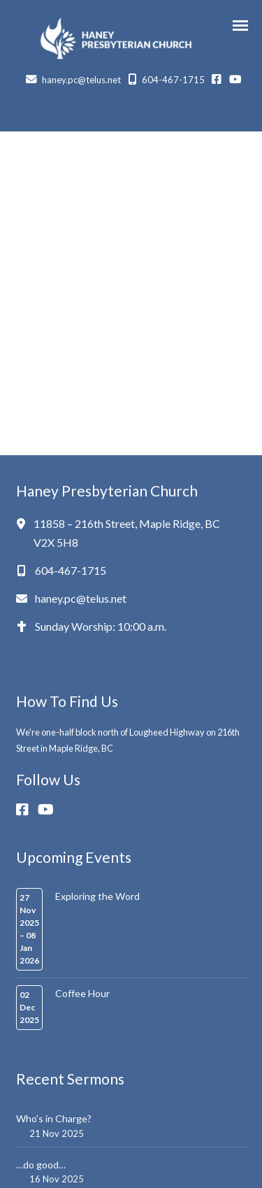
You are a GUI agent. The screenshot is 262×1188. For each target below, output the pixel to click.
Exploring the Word (97, 896)
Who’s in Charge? (54, 1118)
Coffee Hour (82, 993)
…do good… (41, 1165)
